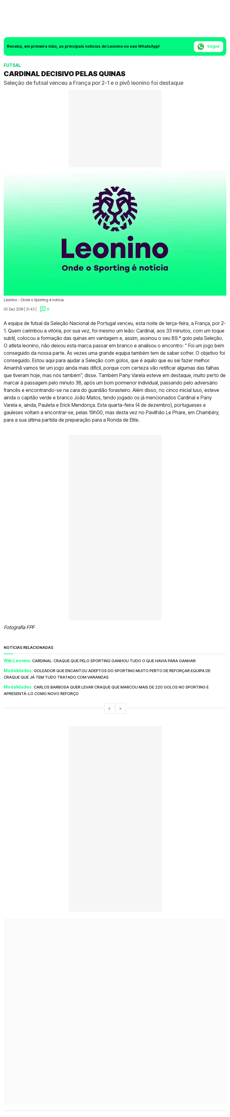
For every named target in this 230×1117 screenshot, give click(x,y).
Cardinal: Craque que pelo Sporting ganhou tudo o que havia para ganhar (114, 660)
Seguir (208, 46)
